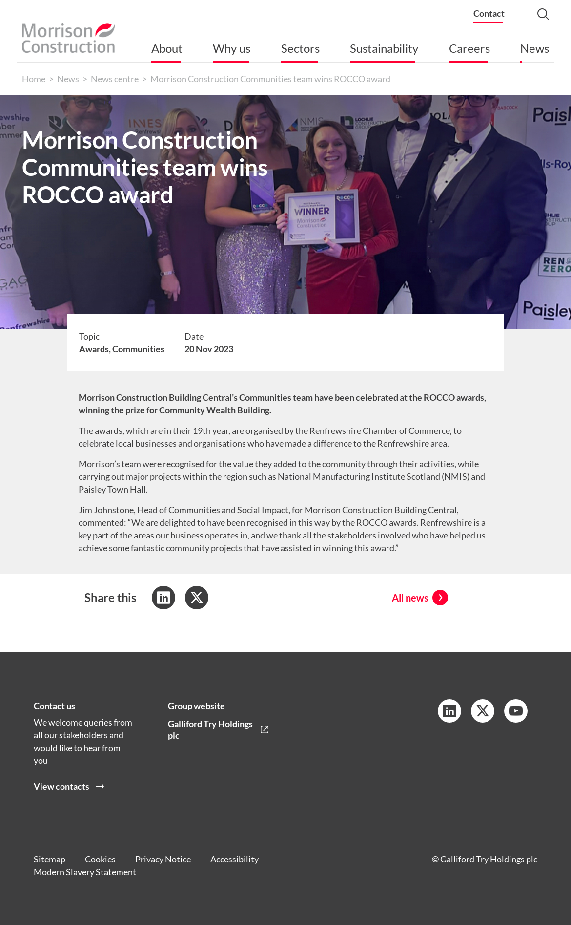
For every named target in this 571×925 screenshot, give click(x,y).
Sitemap (49, 859)
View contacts (61, 786)
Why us (231, 48)
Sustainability (384, 48)
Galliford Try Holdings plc (210, 729)
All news (410, 597)
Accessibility (234, 859)
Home (33, 78)
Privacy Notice (163, 859)
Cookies (100, 859)
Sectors (300, 48)
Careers (469, 48)
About (167, 48)
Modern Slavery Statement (85, 871)
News (534, 48)
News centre (115, 78)
